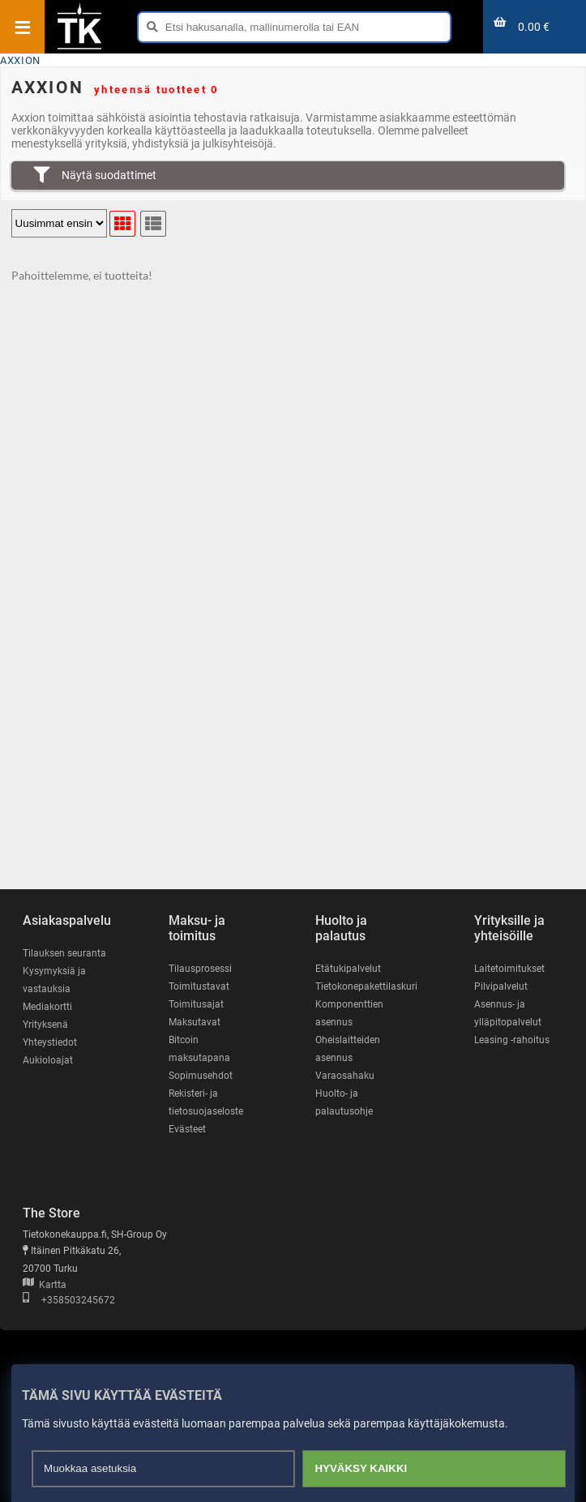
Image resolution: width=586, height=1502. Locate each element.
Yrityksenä (45, 1024)
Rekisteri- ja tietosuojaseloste (206, 1102)
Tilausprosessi (200, 968)
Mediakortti (47, 1006)
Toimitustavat (199, 986)
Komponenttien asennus (349, 1013)
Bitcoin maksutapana (199, 1048)
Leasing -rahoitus (512, 1040)
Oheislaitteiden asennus (347, 1048)
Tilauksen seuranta (64, 953)
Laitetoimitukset (509, 968)
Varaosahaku (344, 1075)
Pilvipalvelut (501, 986)
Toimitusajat (196, 1004)
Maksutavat (194, 1022)
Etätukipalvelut (348, 968)
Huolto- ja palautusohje (344, 1102)
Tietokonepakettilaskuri (366, 986)
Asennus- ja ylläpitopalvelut (507, 1013)
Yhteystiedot (50, 1042)
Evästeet (187, 1129)
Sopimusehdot (201, 1075)
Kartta (44, 1284)
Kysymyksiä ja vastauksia (54, 980)
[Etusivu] (79, 47)
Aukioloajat (48, 1060)
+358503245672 (69, 1300)
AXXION (20, 60)
